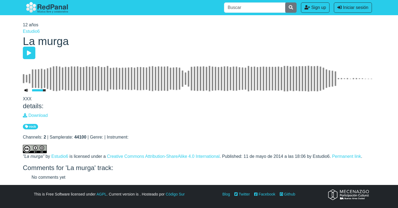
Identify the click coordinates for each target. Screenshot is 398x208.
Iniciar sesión (352, 7)
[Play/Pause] (29, 53)
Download (35, 115)
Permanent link (346, 156)
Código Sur (175, 194)
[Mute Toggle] (26, 90)
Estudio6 (31, 31)
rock (30, 127)
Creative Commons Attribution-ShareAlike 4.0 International (163, 156)
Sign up (315, 7)
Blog (226, 194)
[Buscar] (254, 7)
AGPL (102, 194)
